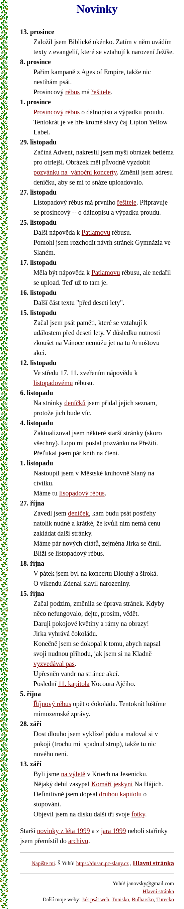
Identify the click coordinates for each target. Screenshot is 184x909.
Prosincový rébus (56, 112)
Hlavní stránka (153, 863)
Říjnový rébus (52, 703)
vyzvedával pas (54, 663)
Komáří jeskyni (112, 784)
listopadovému (53, 382)
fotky (138, 814)
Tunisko (120, 899)
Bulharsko (143, 899)
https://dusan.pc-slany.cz (102, 863)
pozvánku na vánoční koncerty (75, 172)
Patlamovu (96, 232)
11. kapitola (74, 683)
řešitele (101, 92)
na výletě (73, 774)
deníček (78, 513)
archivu (78, 840)
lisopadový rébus (82, 493)
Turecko (165, 899)
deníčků (74, 403)
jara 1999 (113, 830)
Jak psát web (95, 899)
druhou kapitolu (120, 794)
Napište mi (43, 863)
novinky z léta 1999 (63, 830)
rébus (72, 92)
